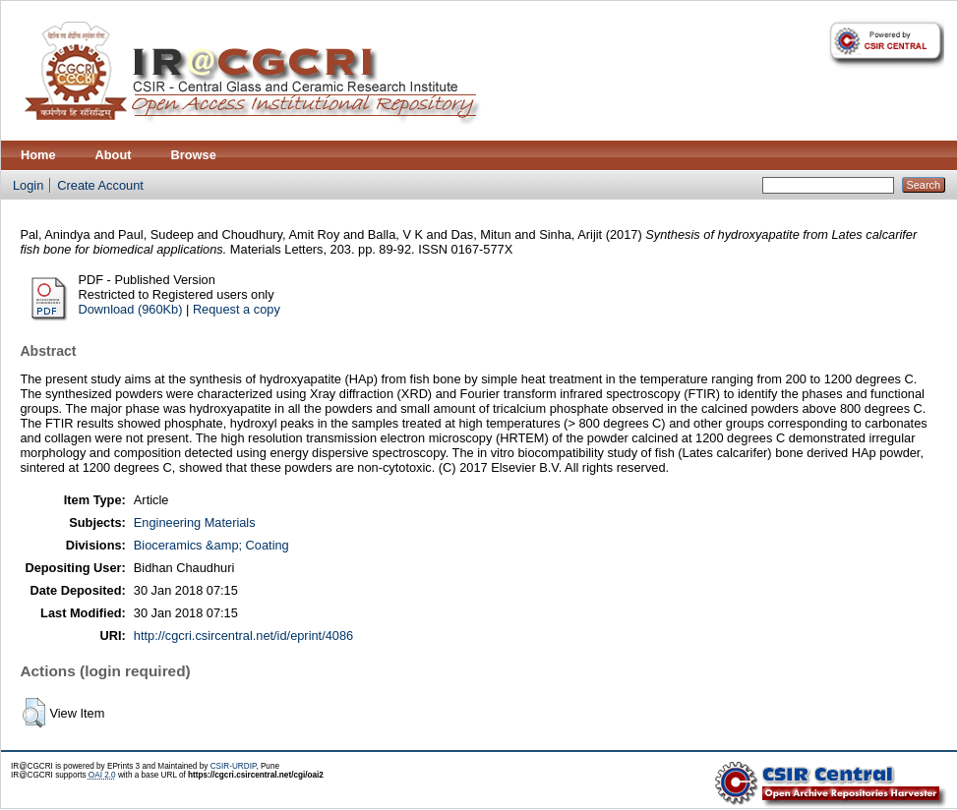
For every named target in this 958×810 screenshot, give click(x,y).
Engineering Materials (195, 522)
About (113, 154)
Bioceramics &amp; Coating (211, 545)
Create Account (100, 185)
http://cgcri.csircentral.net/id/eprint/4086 (243, 635)
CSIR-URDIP (233, 766)
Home (38, 154)
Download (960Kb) (130, 309)
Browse (193, 154)
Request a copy (236, 309)
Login (28, 185)
